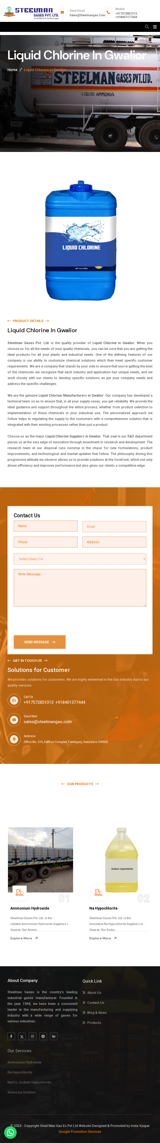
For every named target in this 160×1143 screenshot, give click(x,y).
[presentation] (45, 621)
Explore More (24, 938)
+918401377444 (126, 17)
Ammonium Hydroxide (29, 908)
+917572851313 (126, 13)
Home (13, 70)
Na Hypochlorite (103, 908)
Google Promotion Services (80, 1132)
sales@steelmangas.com (87, 15)
